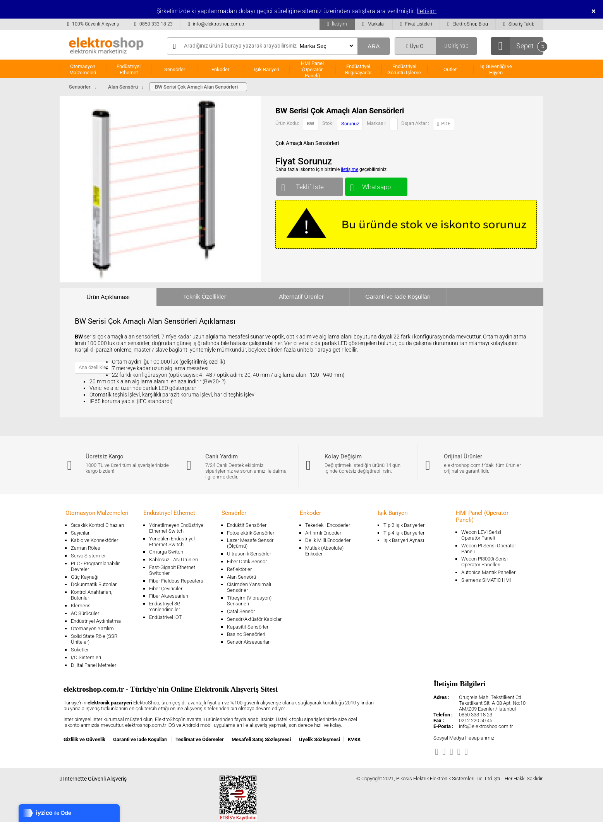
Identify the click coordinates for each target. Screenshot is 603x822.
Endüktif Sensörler (246, 525)
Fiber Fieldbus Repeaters (176, 581)
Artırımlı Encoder (323, 533)
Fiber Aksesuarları (168, 596)
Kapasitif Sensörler (247, 627)
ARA (374, 46)
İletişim (426, 11)
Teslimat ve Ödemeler (199, 739)
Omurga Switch (166, 552)
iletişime (349, 169)
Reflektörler (239, 569)
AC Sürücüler (85, 613)
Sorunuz (350, 123)
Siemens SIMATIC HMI (486, 580)
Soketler (80, 650)
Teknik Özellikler (204, 296)
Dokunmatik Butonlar (94, 584)
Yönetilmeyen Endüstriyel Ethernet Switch (176, 528)
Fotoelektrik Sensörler (250, 533)
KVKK (354, 739)
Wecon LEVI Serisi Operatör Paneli (481, 535)
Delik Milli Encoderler (327, 540)
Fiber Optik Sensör (247, 561)
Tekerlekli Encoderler (327, 525)
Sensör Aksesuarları (249, 642)
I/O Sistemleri (86, 657)
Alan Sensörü (241, 577)
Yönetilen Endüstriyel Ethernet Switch (172, 541)
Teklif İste (309, 185)
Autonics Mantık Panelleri (489, 572)
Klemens (81, 605)
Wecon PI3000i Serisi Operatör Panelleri (484, 561)
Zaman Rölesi (86, 548)
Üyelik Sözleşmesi (319, 739)
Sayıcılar (80, 533)
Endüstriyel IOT (165, 617)
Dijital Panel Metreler (93, 665)
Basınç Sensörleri (246, 634)
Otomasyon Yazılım (92, 628)
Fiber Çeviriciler (165, 588)
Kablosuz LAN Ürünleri (173, 559)
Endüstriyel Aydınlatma (96, 621)
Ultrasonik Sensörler (249, 554)
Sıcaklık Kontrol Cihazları (97, 525)
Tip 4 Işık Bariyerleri (404, 533)
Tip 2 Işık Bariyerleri (404, 525)
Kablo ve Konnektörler (94, 540)
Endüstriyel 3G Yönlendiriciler (164, 606)
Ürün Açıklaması (108, 297)
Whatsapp (376, 185)
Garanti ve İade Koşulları (398, 296)
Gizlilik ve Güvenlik (84, 739)
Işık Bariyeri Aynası (403, 540)
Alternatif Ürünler (301, 296)
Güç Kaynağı (84, 577)
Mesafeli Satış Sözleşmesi (261, 739)
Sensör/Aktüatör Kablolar (254, 619)
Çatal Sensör (241, 611)
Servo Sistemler (88, 556)
